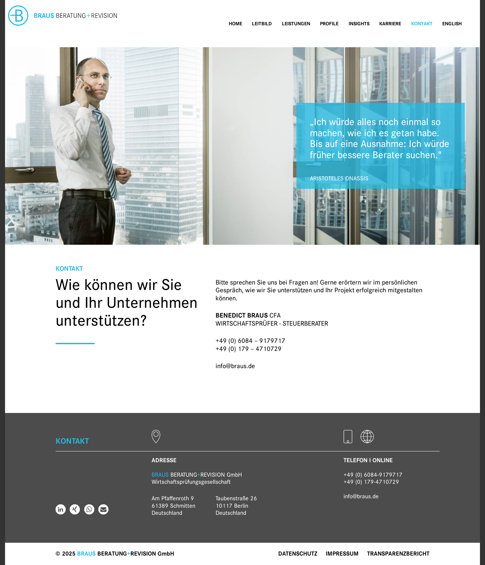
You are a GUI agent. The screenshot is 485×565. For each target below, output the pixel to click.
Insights (359, 24)
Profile (329, 24)
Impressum (342, 553)
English (452, 24)
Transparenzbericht (398, 553)
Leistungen (296, 24)
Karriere (390, 24)
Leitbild (262, 24)
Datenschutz (297, 553)
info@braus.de (235, 366)
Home (235, 24)
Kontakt (421, 24)
